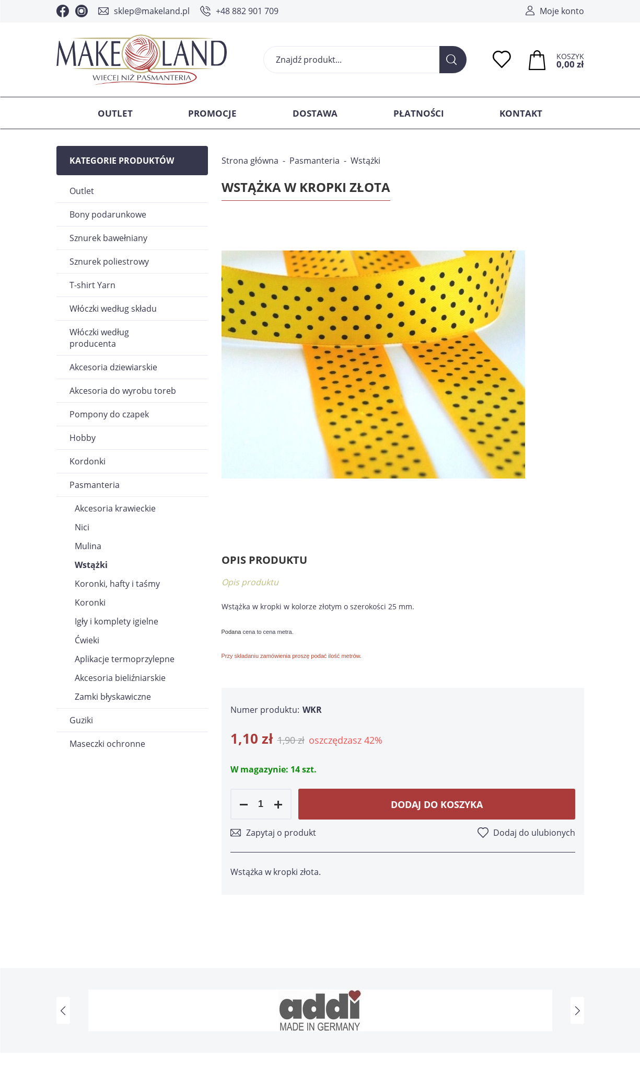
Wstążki (91, 565)
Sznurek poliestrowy (109, 261)
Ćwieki (87, 640)
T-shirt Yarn (92, 285)
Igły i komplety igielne (116, 621)
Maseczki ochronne (107, 743)
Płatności (418, 113)
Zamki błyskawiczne (113, 696)
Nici (82, 527)
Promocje (212, 113)
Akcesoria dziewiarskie (113, 367)
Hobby (82, 438)
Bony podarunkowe (107, 214)
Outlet (115, 113)
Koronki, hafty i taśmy (117, 583)
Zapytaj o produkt (281, 832)
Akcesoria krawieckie (115, 508)
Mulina (88, 546)
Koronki (90, 602)
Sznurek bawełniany (108, 238)
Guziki (81, 720)
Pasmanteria (94, 485)
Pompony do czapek (109, 414)
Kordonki (87, 461)
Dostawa (315, 113)
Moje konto (562, 11)
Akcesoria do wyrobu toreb (122, 390)
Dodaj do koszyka (437, 804)
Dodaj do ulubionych (534, 832)
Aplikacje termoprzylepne (124, 659)
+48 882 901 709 (247, 11)
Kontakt (520, 113)
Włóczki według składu (113, 308)
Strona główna (250, 160)
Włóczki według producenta (99, 337)
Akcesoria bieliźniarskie (120, 678)
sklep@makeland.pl (152, 11)
